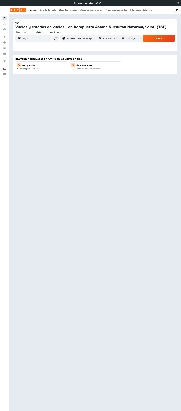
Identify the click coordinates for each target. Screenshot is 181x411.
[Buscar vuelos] (4, 18)
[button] (178, 3)
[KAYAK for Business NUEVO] (4, 53)
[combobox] (22, 32)
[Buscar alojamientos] (4, 23)
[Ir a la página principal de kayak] (18, 10)
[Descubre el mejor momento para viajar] (4, 48)
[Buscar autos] (4, 29)
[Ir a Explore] (4, 37)
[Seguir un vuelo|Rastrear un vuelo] (4, 42)
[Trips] (4, 61)
